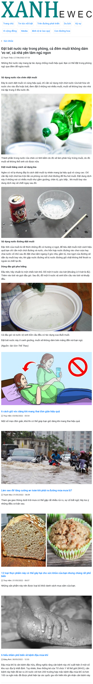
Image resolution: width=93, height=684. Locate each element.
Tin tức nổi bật (25, 23)
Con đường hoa (62, 31)
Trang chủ (8, 23)
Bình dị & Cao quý (41, 31)
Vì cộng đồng (10, 31)
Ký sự (78, 23)
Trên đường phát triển (48, 23)
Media (24, 31)
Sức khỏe (8, 41)
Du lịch (67, 23)
